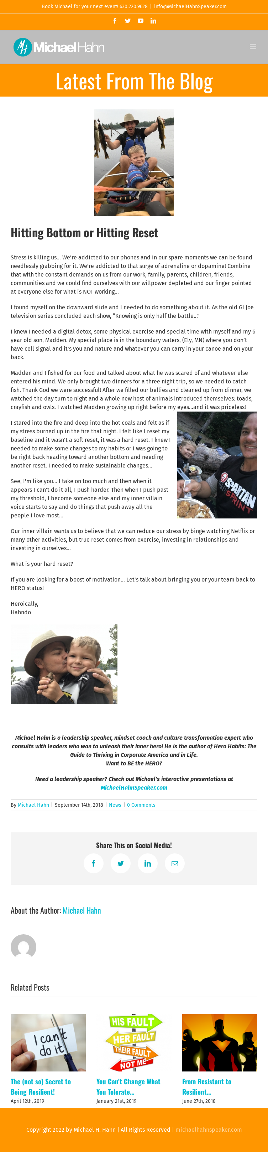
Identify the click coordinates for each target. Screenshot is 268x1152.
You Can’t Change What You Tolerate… (128, 1086)
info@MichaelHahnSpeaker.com (190, 7)
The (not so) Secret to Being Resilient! (41, 1086)
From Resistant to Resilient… (206, 1086)
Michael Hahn (33, 805)
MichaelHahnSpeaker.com (134, 787)
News (115, 805)
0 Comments (141, 805)
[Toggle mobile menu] (253, 46)
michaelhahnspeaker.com (208, 1129)
